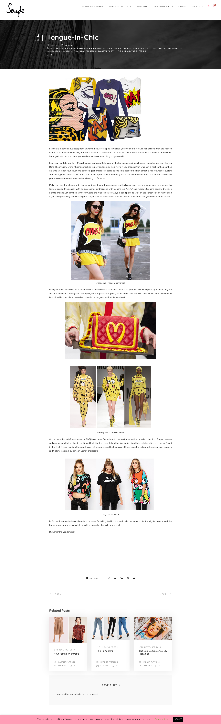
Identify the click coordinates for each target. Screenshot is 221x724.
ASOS (72, 48)
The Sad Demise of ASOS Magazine (149, 656)
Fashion (70, 45)
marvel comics (54, 51)
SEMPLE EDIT (140, 7)
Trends (142, 51)
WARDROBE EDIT (160, 7)
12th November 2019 (107, 651)
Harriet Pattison (66, 666)
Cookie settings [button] (162, 719)
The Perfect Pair (105, 654)
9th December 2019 (64, 654)
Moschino (68, 51)
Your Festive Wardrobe (67, 657)
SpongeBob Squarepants (97, 51)
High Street (146, 48)
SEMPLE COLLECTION (114, 7)
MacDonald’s (175, 48)
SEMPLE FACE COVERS (87, 7)
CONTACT (195, 7)
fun (123, 48)
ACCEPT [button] (178, 719)
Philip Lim (78, 51)
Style (113, 51)
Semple (54, 45)
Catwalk (90, 48)
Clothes (100, 48)
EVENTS (181, 7)
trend (135, 51)
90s (52, 48)
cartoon (80, 48)
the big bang (124, 51)
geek (128, 48)
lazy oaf (163, 48)
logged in (74, 698)
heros (135, 48)
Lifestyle (147, 670)
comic (108, 48)
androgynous (62, 48)
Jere (155, 48)
